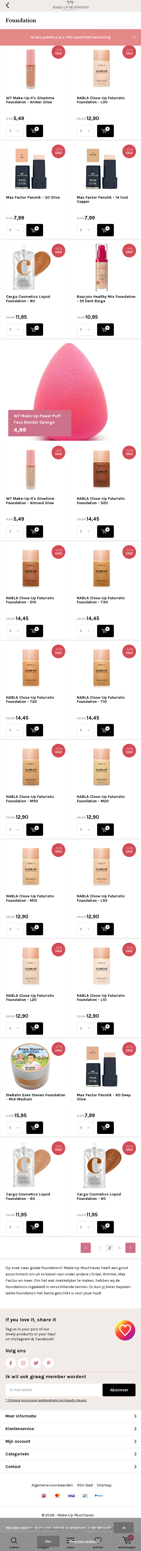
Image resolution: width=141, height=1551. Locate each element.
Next (130, 1248)
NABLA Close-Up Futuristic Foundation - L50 (101, 898)
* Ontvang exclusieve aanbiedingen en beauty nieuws (46, 1400)
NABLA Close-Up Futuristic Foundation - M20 (101, 798)
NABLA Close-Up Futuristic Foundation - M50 (30, 798)
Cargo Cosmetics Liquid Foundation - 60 (28, 1196)
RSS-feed (85, 1485)
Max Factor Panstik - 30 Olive (33, 197)
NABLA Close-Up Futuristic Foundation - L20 (30, 997)
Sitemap (104, 1485)
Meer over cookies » (84, 1541)
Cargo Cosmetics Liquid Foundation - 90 (99, 1196)
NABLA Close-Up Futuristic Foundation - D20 (101, 500)
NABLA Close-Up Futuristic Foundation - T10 (101, 699)
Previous (86, 1248)
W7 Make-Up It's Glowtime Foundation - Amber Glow (30, 100)
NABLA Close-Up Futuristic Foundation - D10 (30, 600)
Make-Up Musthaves (75, 1515)
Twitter (36, 1362)
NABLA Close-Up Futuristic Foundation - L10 (101, 997)
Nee (48, 1541)
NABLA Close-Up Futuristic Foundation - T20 (30, 699)
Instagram (23, 1362)
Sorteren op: (85, 31)
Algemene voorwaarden (52, 1485)
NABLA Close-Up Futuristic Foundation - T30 (101, 600)
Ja (123, 1528)
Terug (7, 5)
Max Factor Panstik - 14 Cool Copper (102, 199)
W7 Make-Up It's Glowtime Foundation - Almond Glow (30, 500)
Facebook (10, 1362)
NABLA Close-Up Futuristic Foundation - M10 (30, 898)
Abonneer (119, 1390)
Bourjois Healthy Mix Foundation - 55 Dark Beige (106, 298)
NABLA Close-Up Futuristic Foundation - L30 (101, 100)
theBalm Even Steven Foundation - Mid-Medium (35, 1097)
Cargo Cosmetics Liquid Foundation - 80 (28, 298)
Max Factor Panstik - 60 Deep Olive (104, 1097)
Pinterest (48, 1362)
